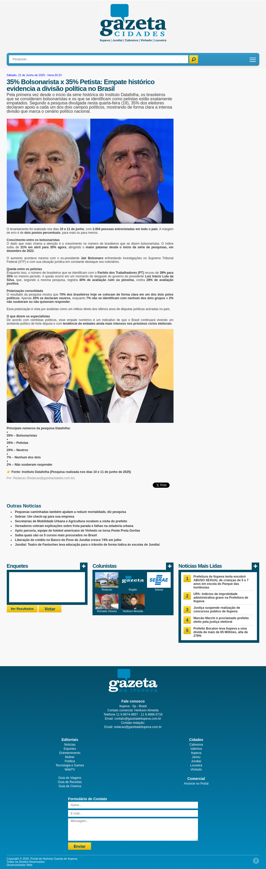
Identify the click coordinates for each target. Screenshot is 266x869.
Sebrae (159, 589)
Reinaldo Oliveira (107, 611)
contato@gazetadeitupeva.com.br (138, 718)
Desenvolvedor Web (19, 864)
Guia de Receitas (70, 782)
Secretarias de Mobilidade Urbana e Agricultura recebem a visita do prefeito (71, 521)
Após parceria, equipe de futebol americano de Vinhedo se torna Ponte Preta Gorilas (77, 530)
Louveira (196, 765)
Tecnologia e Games (70, 765)
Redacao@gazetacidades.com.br (51, 478)
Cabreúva (196, 744)
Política (70, 761)
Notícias (69, 744)
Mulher (70, 757)
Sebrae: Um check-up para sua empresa (44, 516)
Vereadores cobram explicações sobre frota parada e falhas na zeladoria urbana (74, 526)
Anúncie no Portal (196, 783)
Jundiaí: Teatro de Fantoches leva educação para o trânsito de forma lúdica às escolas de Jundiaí (87, 544)
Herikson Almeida (133, 611)
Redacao (107, 589)
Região (133, 589)
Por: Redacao (16, 478)
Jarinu (196, 757)
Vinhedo (196, 769)
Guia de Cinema (69, 786)
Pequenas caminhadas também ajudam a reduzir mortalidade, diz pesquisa (70, 512)
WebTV (70, 769)
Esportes (70, 749)
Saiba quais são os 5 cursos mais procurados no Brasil (56, 535)
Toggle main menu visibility (253, 58)
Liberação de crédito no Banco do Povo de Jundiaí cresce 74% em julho (68, 540)
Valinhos (196, 749)
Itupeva (196, 753)
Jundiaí (196, 761)
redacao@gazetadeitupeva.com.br (138, 727)
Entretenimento (69, 753)
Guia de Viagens (70, 778)
